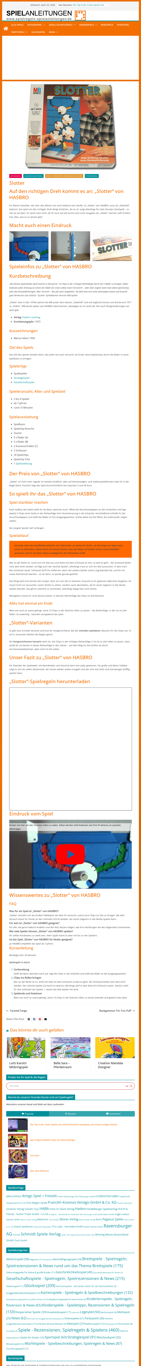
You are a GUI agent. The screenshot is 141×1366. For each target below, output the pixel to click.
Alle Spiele (17, 24)
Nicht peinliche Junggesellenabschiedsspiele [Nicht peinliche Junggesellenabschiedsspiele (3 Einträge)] (45, 1319)
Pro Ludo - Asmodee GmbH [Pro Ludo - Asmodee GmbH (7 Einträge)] (67, 1226)
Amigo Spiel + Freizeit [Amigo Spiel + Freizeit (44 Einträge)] (39, 1196)
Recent (70, 1113)
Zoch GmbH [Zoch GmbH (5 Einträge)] (21, 1240)
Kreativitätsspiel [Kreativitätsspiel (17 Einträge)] (59, 1312)
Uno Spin (34, 1155)
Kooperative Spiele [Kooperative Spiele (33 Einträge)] (30, 1312)
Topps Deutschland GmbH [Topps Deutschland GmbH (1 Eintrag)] (80, 1235)
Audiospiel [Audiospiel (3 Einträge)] (47, 1260)
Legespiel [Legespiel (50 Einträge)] (90, 1312)
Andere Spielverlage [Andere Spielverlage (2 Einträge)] (66, 1196)
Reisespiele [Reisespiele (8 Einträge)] (125, 1323)
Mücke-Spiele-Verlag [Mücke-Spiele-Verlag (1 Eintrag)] (87, 1220)
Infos (52, 32)
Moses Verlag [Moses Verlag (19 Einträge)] (69, 1219)
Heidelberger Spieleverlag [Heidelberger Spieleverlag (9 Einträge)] (102, 1209)
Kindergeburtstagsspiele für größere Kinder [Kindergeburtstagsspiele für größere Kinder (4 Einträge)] (26, 1299)
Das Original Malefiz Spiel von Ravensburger (52, 1139)
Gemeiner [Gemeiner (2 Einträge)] (128, 1203)
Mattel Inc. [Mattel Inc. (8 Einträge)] (43, 1219)
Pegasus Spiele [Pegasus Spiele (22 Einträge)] (112, 1219)
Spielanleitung (24, 463)
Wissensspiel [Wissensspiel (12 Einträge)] (15, 1343)
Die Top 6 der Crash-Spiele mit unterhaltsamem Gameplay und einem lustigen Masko (73, 1124)
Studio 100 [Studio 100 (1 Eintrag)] (65, 1235)
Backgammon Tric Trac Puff (117, 1010)
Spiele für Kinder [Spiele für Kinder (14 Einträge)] (32, 1337)
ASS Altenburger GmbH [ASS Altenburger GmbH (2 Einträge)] (85, 1196)
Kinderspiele (86, 24)
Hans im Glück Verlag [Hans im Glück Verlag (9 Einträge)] (62, 1209)
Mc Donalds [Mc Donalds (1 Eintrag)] (54, 1220)
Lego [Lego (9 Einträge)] (118, 1214)
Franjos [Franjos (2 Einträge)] (120, 1203)
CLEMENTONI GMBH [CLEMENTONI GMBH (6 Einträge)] (107, 1196)
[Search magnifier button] (131, 1086)
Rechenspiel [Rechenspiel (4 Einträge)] (111, 1324)
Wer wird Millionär (39, 1170)
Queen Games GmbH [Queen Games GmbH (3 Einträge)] (93, 1226)
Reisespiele (107, 24)
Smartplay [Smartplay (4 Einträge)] (12, 1331)
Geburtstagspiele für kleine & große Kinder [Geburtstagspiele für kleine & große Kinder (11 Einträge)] (30, 1272)
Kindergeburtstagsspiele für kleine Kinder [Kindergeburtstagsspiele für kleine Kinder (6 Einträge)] (66, 1299)
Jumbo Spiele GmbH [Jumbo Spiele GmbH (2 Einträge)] (106, 1214)
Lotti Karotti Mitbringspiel (18, 1065)
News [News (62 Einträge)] (19, 1318)
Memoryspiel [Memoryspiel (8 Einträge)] (109, 1312)
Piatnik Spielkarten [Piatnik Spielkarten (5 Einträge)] (23, 1226)
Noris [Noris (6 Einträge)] (99, 1219)
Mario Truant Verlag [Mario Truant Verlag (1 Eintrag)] (29, 1220)
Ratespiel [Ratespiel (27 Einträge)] (75, 1323)
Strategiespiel (92, 176)
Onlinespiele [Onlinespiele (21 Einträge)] (74, 1318)
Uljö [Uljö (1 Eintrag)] (93, 1235)
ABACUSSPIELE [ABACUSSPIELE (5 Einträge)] (14, 1196)
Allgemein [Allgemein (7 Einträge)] (35, 1259)
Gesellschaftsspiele (60, 24)
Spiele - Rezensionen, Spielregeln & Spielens (64, 176)
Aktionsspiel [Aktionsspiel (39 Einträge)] (17, 1259)
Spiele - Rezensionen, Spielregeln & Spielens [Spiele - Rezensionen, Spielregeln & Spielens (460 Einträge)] (68, 1330)
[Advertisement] (70, 58)
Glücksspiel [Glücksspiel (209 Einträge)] (39, 1285)
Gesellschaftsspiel (24, 382)
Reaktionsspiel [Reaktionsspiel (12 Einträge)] (94, 1323)
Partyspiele (18, 32)
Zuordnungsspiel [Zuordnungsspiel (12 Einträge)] (17, 1348)
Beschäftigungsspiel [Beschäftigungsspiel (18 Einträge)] (67, 1259)
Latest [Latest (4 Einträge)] (75, 1312)
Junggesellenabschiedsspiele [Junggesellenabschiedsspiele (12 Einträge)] (23, 1292)
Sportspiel (123, 24)
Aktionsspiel (34, 24)
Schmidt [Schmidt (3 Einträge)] (16, 1234)
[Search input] (67, 1086)
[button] (43, 25)
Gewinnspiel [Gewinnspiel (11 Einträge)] (15, 1286)
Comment (113, 1113)
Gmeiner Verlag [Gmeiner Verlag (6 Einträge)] (15, 1209)
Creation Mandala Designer (110, 1065)
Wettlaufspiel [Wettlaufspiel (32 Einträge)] (109, 1337)
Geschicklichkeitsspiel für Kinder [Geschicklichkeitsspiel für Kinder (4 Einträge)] (108, 1272)
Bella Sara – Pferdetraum (63, 1065)
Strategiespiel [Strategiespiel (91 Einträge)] (81, 1337)
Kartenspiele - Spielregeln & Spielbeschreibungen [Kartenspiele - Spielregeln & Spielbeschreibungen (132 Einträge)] (87, 1292)
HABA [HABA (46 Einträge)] (44, 1208)
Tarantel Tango (16, 1010)
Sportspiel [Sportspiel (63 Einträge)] (56, 1337)
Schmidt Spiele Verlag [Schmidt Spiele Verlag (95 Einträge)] (41, 1234)
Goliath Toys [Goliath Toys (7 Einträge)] (32, 1209)
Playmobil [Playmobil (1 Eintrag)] (38, 1227)
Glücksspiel (38, 32)
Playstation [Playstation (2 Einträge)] (46, 1226)
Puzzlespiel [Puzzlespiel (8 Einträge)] (42, 1323)
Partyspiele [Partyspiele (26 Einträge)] (94, 1318)
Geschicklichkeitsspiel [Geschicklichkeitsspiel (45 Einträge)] (74, 1272)
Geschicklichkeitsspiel (33, 176)
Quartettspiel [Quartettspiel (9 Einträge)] (58, 1323)
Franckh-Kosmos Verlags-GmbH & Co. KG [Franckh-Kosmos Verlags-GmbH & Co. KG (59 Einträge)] (82, 1202)
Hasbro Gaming (31, 317)
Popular (28, 1113)
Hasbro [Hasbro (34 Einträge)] (80, 1208)
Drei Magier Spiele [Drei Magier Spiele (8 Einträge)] (37, 1202)
